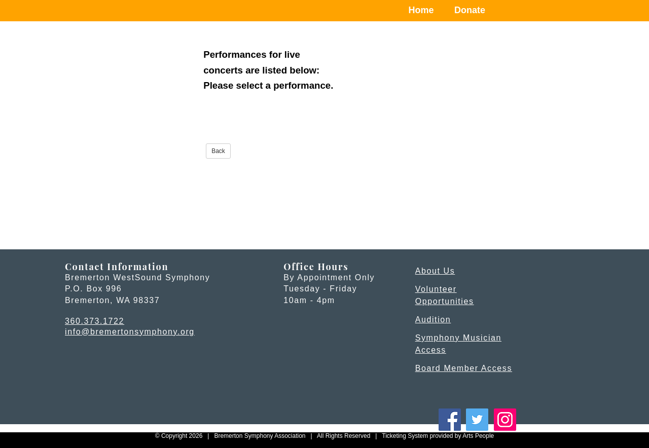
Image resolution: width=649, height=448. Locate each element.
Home (421, 10)
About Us (435, 271)
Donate (469, 10)
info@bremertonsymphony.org (130, 331)
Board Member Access (463, 368)
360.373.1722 (94, 321)
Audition (433, 319)
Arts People (478, 435)
